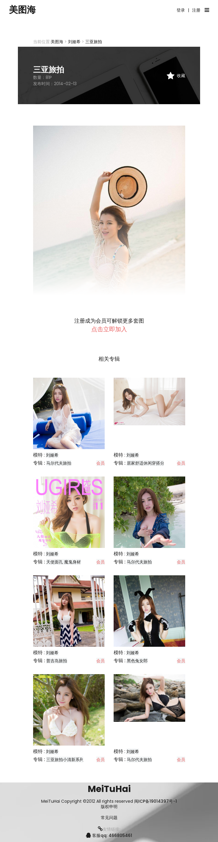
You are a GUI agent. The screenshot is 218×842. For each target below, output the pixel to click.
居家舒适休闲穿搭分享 (147, 463)
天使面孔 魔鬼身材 (63, 562)
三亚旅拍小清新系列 (65, 760)
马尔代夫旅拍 (58, 463)
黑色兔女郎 (137, 661)
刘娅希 (74, 42)
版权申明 (109, 806)
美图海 (22, 10)
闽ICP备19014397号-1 (155, 801)
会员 (100, 463)
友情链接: (109, 829)
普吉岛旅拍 (56, 661)
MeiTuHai (109, 789)
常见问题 (109, 818)
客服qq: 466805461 (109, 835)
